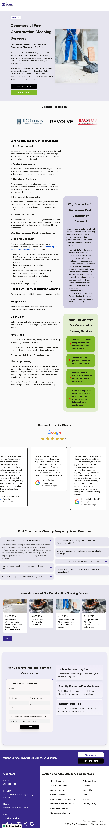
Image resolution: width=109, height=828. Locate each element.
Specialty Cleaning (58, 790)
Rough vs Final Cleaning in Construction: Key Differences (92, 623)
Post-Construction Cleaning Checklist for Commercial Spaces (66, 623)
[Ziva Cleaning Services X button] (25, 824)
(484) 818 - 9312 (9, 784)
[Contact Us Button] (24, 92)
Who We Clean (90, 781)
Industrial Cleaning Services (63, 804)
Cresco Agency (99, 821)
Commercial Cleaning (60, 813)
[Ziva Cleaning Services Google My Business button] (31, 824)
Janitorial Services (58, 785)
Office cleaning (57, 781)
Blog (85, 795)
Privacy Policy (89, 804)
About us (87, 790)
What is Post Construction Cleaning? (38, 622)
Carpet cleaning (57, 795)
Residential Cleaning (59, 808)
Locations (87, 785)
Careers (87, 799)
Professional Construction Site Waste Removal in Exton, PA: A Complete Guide (13, 624)
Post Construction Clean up (62, 799)
